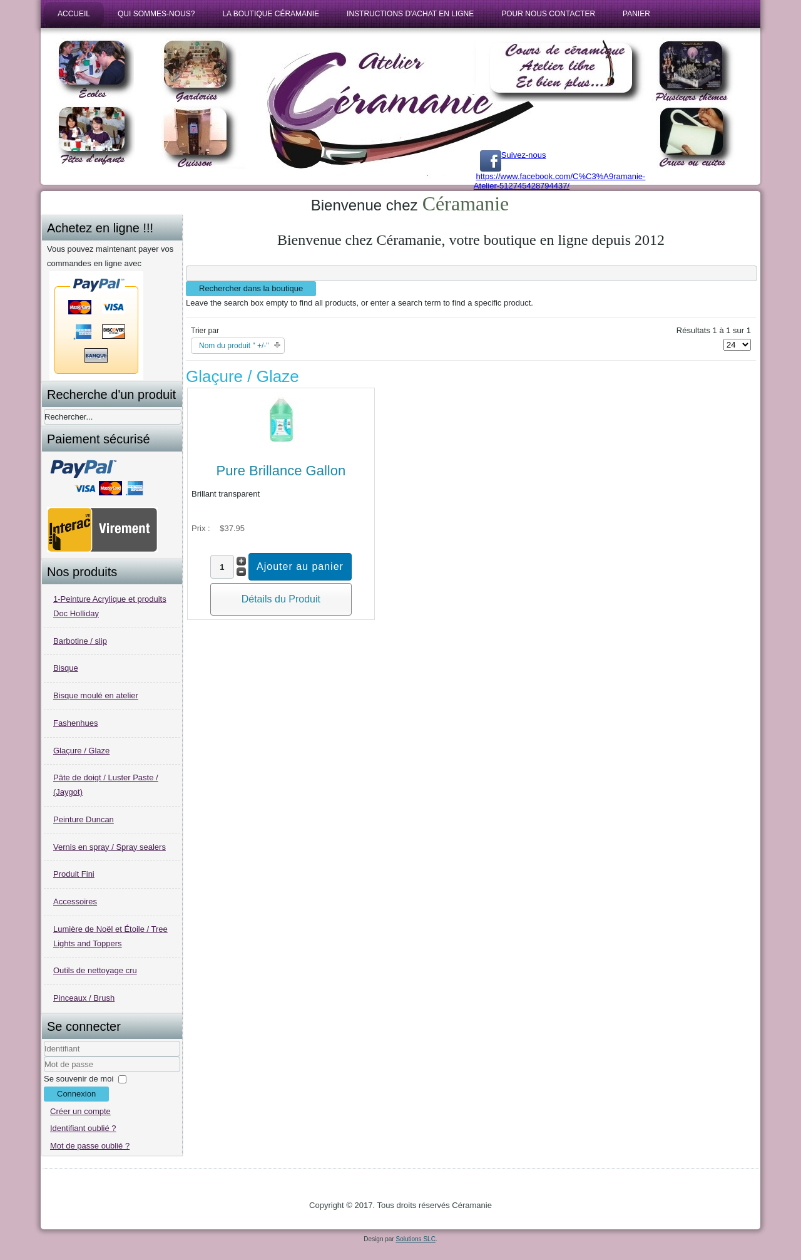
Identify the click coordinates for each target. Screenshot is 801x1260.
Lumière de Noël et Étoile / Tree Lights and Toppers (110, 936)
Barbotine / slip (80, 641)
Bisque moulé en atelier (95, 695)
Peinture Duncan (83, 819)
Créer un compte (80, 1111)
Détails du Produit (281, 599)
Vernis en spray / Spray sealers (109, 847)
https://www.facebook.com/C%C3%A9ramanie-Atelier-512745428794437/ (560, 181)
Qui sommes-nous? (156, 13)
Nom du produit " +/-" (234, 345)
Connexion (76, 1093)
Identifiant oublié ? (83, 1128)
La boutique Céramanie (270, 13)
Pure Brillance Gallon (280, 470)
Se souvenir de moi (78, 1078)
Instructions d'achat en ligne (410, 13)
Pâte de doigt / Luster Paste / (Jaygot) (105, 785)
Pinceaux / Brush (84, 998)
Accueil (74, 13)
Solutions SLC (415, 1239)
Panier (636, 13)
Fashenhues (75, 723)
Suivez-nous (513, 155)
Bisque (65, 668)
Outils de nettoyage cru (95, 970)
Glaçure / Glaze (81, 750)
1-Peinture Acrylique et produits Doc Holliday (109, 606)
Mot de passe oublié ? (90, 1145)
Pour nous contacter (548, 13)
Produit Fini (73, 874)
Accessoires (75, 901)
